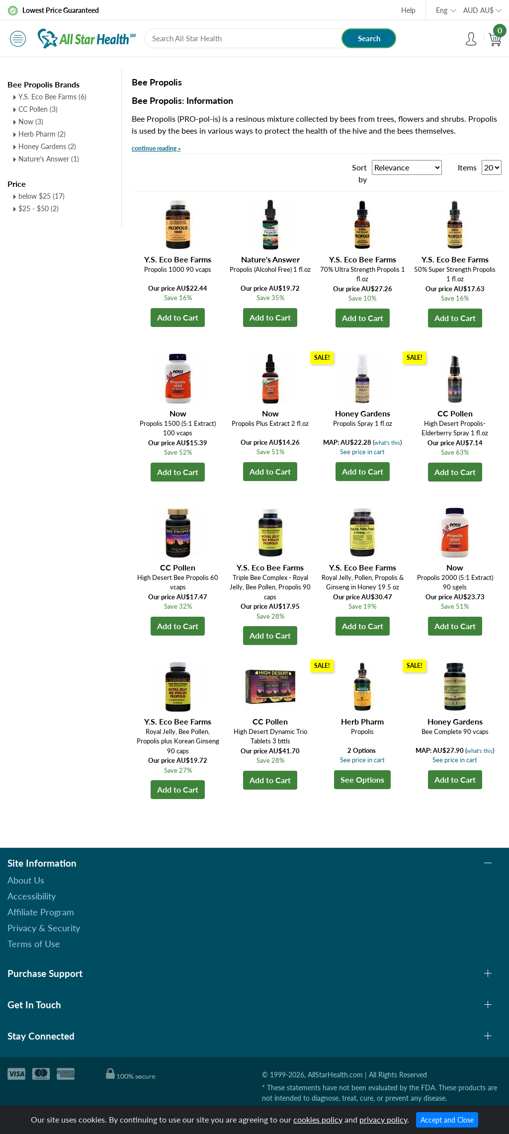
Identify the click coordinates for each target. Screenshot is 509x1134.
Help (408, 10)
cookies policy (317, 1119)
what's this (387, 442)
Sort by (359, 173)
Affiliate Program (40, 911)
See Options (362, 779)
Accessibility (31, 896)
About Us (25, 880)
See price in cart (362, 452)
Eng (441, 10)
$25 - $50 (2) (38, 208)
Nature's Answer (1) (48, 159)
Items (467, 167)
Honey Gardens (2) (47, 146)
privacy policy (383, 1119)
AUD (478, 10)
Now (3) (30, 121)
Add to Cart (177, 317)
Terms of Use (33, 943)
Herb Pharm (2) (42, 134)
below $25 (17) (41, 196)
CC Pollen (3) (38, 109)
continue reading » (156, 148)
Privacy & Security (43, 927)
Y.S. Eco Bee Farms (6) (52, 96)
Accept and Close (447, 1120)
